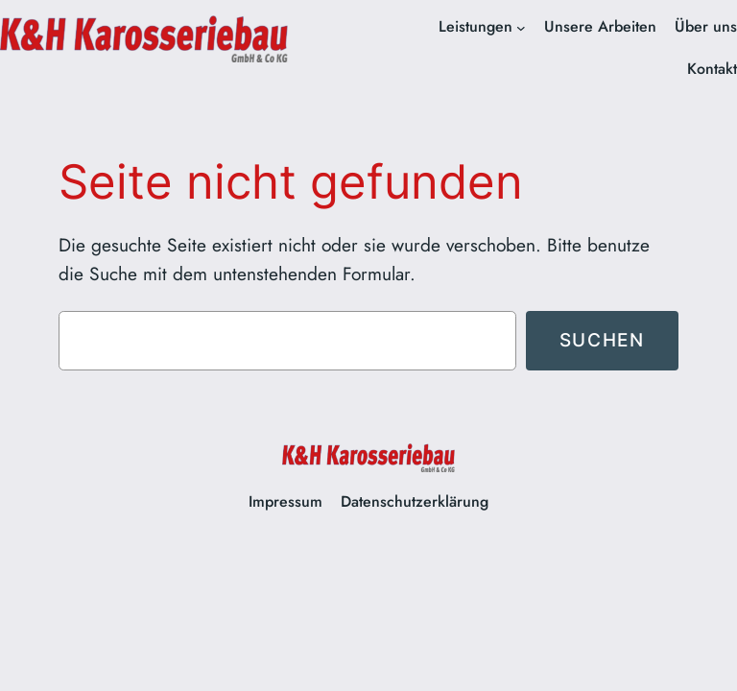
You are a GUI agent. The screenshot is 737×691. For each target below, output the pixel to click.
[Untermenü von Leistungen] (521, 28)
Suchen (602, 339)
